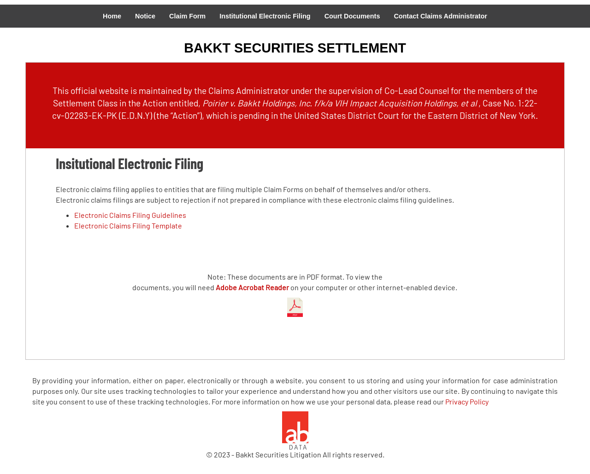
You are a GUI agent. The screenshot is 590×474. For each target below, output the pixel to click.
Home (112, 16)
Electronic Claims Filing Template (128, 225)
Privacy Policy (467, 401)
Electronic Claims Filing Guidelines (130, 215)
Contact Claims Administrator (440, 16)
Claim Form (187, 16)
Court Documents (352, 16)
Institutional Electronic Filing (264, 16)
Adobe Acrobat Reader (252, 287)
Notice (145, 16)
